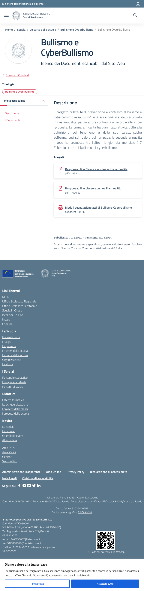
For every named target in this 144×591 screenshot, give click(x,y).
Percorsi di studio (12, 386)
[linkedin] (38, 485)
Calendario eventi (13, 435)
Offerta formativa (13, 400)
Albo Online (9, 440)
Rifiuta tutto (37, 584)
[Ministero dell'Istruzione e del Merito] (23, 4)
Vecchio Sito (9, 461)
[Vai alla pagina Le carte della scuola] (43, 29)
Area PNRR (9, 452)
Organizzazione (11, 359)
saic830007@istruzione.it (54, 501)
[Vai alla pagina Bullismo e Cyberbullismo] (76, 29)
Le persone (9, 346)
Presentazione (11, 337)
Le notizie (8, 426)
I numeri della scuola (15, 350)
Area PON (8, 447)
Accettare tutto (105, 584)
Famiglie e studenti (14, 382)
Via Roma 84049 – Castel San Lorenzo (77, 497)
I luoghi (6, 341)
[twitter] (34, 485)
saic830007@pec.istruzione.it (125, 501)
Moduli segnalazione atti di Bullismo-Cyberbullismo (98, 207)
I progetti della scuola (15, 413)
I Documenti (12, 120)
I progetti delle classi (15, 409)
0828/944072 (23, 501)
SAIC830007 (85, 512)
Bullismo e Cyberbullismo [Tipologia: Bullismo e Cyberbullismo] (19, 91)
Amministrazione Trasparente (21, 471)
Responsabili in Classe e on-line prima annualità (96, 169)
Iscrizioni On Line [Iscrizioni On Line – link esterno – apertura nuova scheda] (12, 315)
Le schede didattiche (15, 404)
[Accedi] (138, 4)
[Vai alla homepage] (16, 15)
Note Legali (9, 478)
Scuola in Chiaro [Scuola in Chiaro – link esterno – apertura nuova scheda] (12, 310)
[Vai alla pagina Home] (9, 29)
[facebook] (19, 485)
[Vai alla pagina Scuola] (21, 29)
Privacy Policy (75, 471)
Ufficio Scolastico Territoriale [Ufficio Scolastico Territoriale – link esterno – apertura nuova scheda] (19, 306)
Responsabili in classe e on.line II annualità (93, 188)
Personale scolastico (15, 377)
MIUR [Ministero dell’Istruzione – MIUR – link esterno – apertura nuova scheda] (5, 297)
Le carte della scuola (15, 355)
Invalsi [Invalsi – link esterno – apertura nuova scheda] (6, 319)
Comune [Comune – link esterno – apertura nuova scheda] (7, 324)
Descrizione (12, 113)
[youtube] (24, 485)
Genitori (7, 456)
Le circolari (8, 431)
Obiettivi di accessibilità (37, 478)
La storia (7, 364)
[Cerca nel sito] (135, 15)
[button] (24, 101)
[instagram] (29, 485)
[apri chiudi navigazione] (6, 15)
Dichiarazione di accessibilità (108, 471)
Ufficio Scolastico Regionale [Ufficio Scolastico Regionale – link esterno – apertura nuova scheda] (19, 301)
